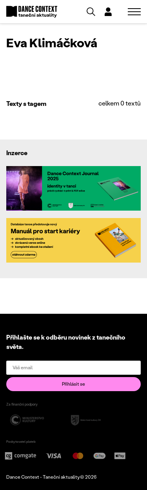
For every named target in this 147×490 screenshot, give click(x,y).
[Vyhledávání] (91, 12)
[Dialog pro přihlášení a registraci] (108, 12)
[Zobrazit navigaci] (134, 12)
